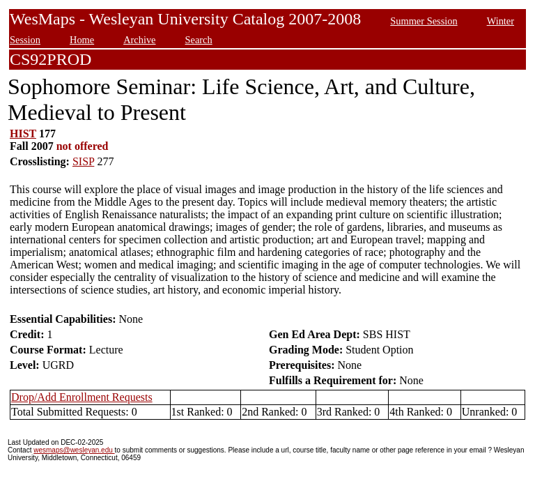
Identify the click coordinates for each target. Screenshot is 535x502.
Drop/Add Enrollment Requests (82, 397)
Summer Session (423, 20)
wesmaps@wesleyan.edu (73, 450)
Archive (139, 39)
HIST (23, 133)
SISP (83, 161)
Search (198, 39)
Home (82, 39)
